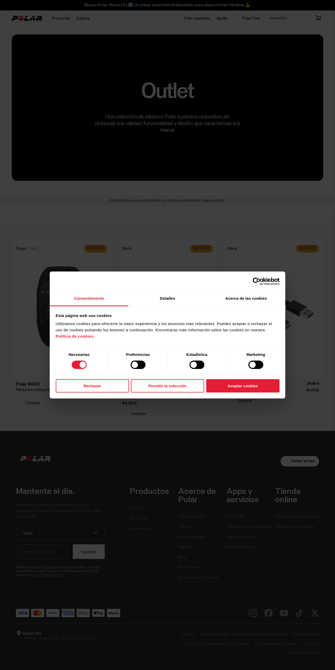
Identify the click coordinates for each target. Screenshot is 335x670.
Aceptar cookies (243, 386)
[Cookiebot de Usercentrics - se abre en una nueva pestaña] (257, 281)
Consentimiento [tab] (89, 298)
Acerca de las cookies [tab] (246, 298)
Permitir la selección (167, 386)
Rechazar (92, 386)
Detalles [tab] (167, 298)
